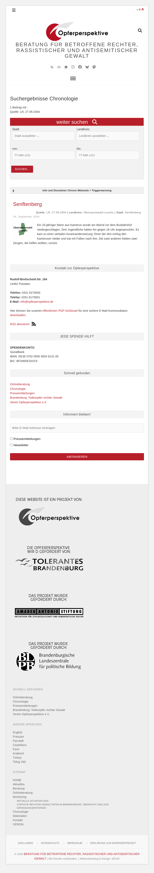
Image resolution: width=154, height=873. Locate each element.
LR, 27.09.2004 (56, 215)
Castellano (19, 748)
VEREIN (18, 827)
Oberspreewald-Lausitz (99, 215)
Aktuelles (19, 787)
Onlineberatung (20, 386)
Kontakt (18, 823)
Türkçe (17, 760)
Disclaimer (25, 846)
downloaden (18, 317)
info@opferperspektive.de (36, 304)
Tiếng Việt (19, 764)
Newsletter (20, 447)
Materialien (20, 819)
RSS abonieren (23, 326)
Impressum (74, 846)
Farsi (16, 752)
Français (18, 739)
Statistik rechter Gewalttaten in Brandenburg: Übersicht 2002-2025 (63, 807)
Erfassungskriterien (31, 811)
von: (15, 150)
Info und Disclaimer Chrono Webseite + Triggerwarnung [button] (61, 194)
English (17, 735)
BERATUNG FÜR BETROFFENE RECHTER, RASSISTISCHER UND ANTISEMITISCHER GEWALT (77, 51)
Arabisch (18, 756)
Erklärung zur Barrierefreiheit (113, 846)
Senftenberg (27, 207)
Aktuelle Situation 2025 (33, 804)
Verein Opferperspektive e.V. (28, 404)
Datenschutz (50, 846)
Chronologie (18, 391)
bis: (79, 150)
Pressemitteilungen (22, 395)
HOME (17, 783)
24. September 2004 (26, 219)
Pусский (18, 743)
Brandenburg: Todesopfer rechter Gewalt (36, 400)
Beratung (18, 791)
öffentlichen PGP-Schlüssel (60, 313)
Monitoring (19, 800)
